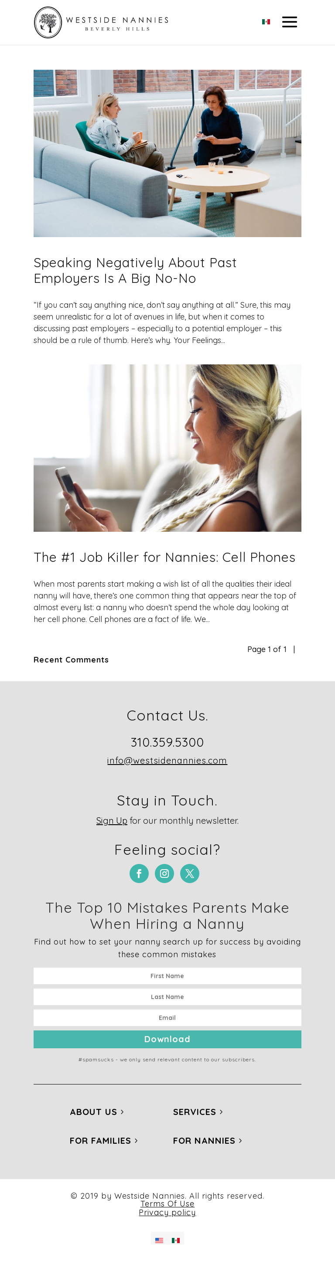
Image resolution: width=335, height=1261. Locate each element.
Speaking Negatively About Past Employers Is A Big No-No (135, 270)
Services (194, 1111)
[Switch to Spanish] (266, 19)
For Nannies (204, 1140)
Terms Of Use (167, 1204)
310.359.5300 (167, 742)
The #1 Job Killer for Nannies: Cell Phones (165, 557)
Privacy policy (167, 1212)
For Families (100, 1140)
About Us (93, 1111)
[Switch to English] (159, 1238)
